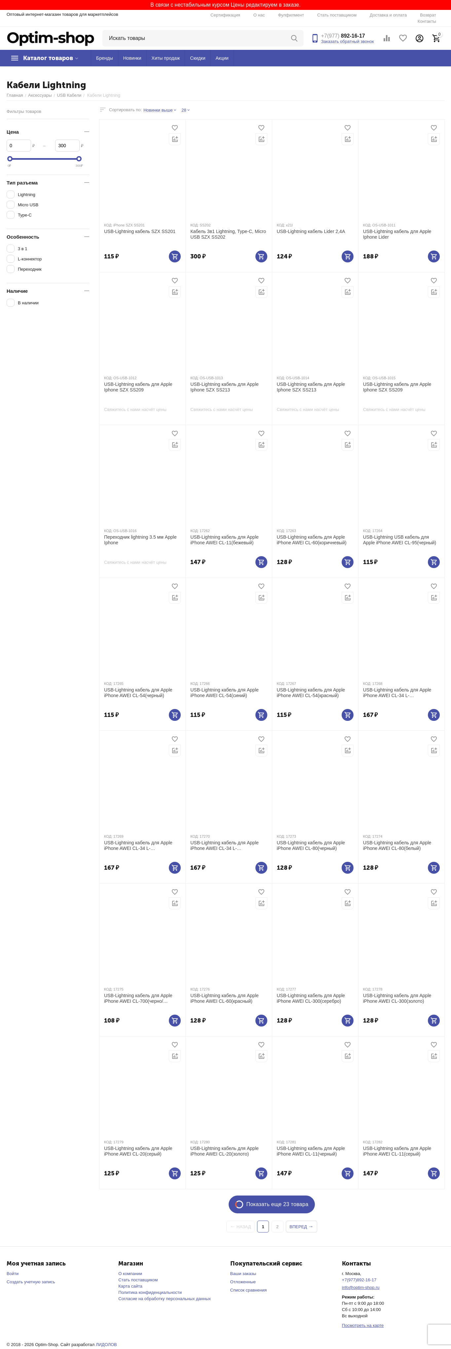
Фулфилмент (291, 15)
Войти (13, 1273)
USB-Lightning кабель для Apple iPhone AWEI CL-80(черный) (311, 845)
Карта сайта (130, 1286)
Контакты (427, 21)
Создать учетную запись (31, 1281)
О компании (130, 1273)
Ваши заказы (243, 1273)
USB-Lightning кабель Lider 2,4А (311, 231)
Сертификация (225, 15)
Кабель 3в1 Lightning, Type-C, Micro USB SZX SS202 (228, 234)
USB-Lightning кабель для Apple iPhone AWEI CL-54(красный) (311, 692)
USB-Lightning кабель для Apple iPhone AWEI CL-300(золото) (397, 998)
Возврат (428, 15)
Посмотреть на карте (363, 1325)
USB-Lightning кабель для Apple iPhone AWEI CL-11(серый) (397, 1151)
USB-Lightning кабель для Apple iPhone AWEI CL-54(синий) (224, 692)
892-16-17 (343, 36)
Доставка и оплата (388, 15)
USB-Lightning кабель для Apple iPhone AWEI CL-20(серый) (138, 1151)
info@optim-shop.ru (361, 1287)
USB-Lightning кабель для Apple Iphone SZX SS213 (224, 387)
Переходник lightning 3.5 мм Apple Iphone (140, 539)
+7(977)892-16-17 (359, 1279)
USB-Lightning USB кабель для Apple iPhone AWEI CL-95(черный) (399, 539)
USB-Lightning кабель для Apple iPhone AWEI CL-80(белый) (397, 845)
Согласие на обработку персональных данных (164, 1298)
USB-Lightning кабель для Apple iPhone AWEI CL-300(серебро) (311, 998)
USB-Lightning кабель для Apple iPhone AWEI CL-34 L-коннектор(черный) (397, 692)
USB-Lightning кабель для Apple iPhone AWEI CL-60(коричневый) (312, 539)
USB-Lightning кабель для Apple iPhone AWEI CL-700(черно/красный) (138, 998)
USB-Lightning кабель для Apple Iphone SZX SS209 (138, 387)
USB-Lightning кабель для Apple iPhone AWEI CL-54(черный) (138, 692)
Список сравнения (248, 1290)
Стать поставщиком (337, 15)
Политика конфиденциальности (150, 1292)
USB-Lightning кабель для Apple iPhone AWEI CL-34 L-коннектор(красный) (224, 845)
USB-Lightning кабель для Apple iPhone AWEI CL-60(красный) (224, 998)
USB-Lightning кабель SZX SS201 (139, 231)
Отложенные (243, 1281)
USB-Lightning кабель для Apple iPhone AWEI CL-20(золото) (224, 1151)
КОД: (108, 225)
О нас (259, 15)
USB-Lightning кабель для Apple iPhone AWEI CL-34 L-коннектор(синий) (138, 845)
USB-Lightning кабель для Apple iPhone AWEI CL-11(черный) (311, 1151)
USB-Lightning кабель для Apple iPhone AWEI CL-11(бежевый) (224, 539)
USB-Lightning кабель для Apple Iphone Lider (397, 234)
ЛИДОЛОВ (106, 1344)
